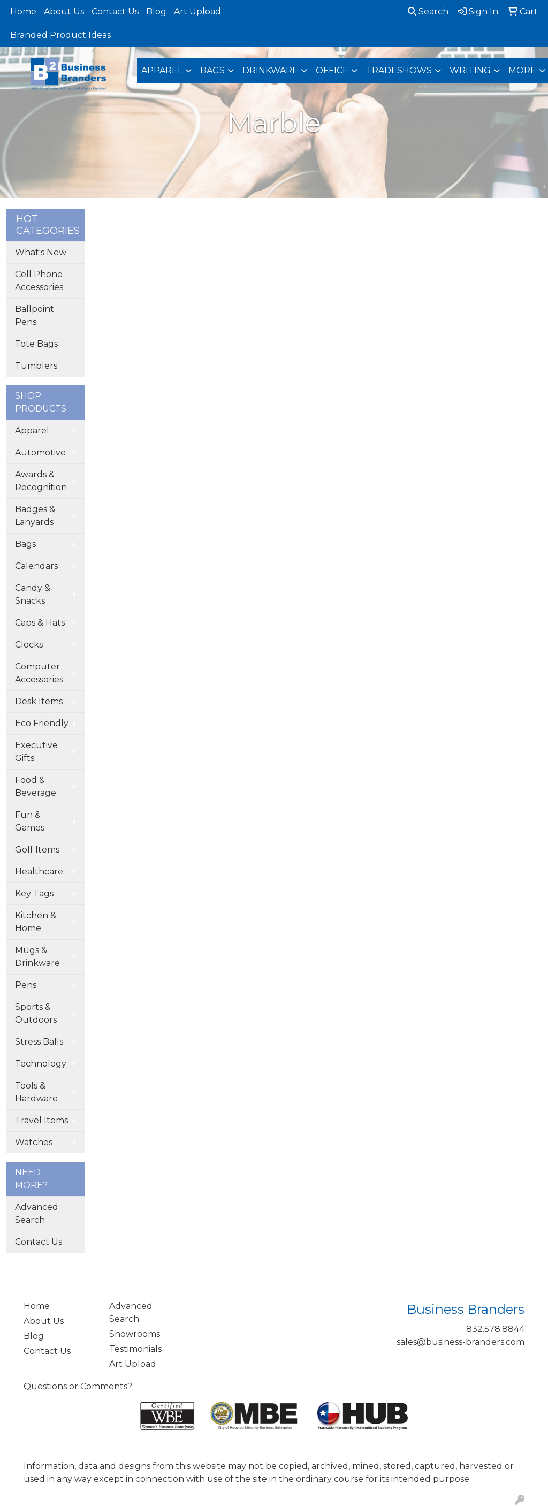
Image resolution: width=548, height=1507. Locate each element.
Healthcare (39, 871)
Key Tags (34, 893)
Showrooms (134, 1334)
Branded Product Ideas (60, 35)
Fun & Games (29, 821)
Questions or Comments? (78, 1386)
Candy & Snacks (32, 594)
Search (428, 11)
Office (332, 70)
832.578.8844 (495, 1329)
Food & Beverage (35, 786)
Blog (156, 11)
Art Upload (197, 11)
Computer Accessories (39, 672)
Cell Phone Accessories (39, 280)
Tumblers (36, 366)
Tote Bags (36, 344)
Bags (212, 70)
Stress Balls (39, 1042)
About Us (64, 11)
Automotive (40, 452)
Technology (40, 1064)
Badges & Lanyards (35, 515)
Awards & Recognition (41, 480)
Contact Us (115, 11)
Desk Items (39, 701)
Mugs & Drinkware (37, 956)
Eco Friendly (41, 723)
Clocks (29, 645)
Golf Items (37, 849)
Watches (33, 1142)
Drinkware (270, 70)
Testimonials (135, 1349)
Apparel (161, 70)
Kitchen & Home (35, 921)
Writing (470, 70)
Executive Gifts (36, 751)
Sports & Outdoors (36, 1013)
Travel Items (41, 1120)
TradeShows (399, 70)
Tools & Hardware (36, 1091)
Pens (25, 985)
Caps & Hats (40, 623)
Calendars (36, 566)
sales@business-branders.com (460, 1342)
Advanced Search (36, 1213)
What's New (40, 252)
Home (23, 11)
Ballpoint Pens (34, 315)
